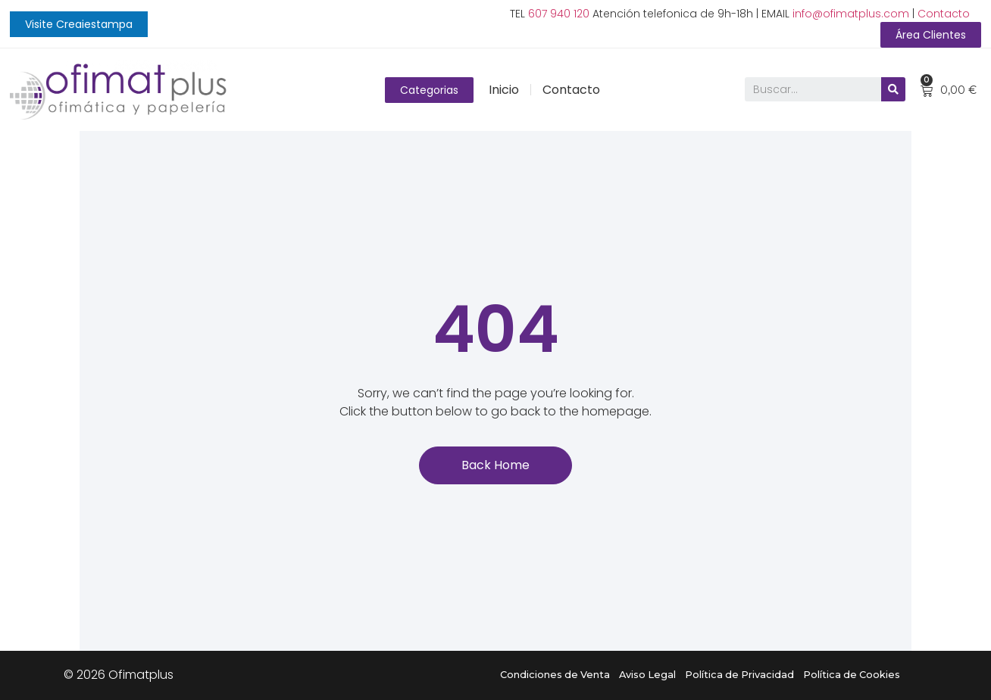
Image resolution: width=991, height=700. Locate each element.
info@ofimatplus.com (850, 13)
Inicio (504, 89)
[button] (79, 24)
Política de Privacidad (739, 674)
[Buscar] (893, 90)
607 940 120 (558, 13)
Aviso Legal (647, 674)
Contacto (944, 13)
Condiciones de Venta (555, 674)
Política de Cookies (851, 674)
